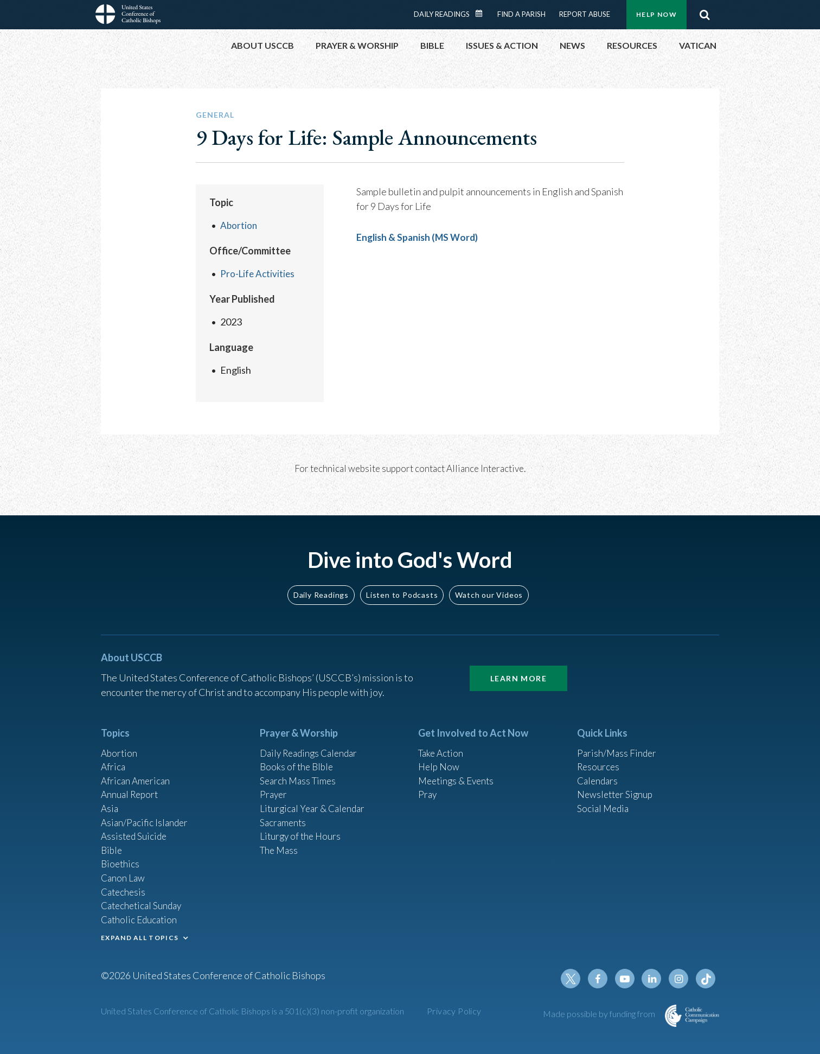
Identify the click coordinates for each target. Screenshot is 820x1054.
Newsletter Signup (616, 785)
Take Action (442, 741)
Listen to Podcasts (402, 582)
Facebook (602, 978)
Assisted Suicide (135, 829)
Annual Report (131, 785)
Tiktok (706, 978)
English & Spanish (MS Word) (419, 237)
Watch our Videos (489, 582)
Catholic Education (141, 917)
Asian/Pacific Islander (146, 814)
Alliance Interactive (485, 468)
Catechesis (124, 887)
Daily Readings (442, 14)
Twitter (576, 978)
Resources (599, 756)
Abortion (239, 225)
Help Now (656, 14)
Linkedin (654, 978)
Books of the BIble (298, 756)
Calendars (598, 770)
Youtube (628, 978)
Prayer (274, 785)
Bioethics (121, 858)
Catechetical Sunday (144, 902)
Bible (112, 843)
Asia (110, 800)
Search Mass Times (299, 770)
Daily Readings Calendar (483, 13)
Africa (113, 756)
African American (136, 770)
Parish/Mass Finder (618, 741)
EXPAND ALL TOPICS (139, 935)
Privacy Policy (454, 1011)
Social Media (604, 800)
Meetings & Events (458, 770)
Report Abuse (584, 14)
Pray (428, 785)
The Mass (280, 843)
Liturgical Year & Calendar (315, 800)
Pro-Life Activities (258, 273)
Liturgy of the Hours (302, 829)
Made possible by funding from (600, 1013)
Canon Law (123, 873)
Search (704, 14)
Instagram (680, 978)
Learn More (518, 665)
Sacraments (284, 814)
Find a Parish (521, 14)
